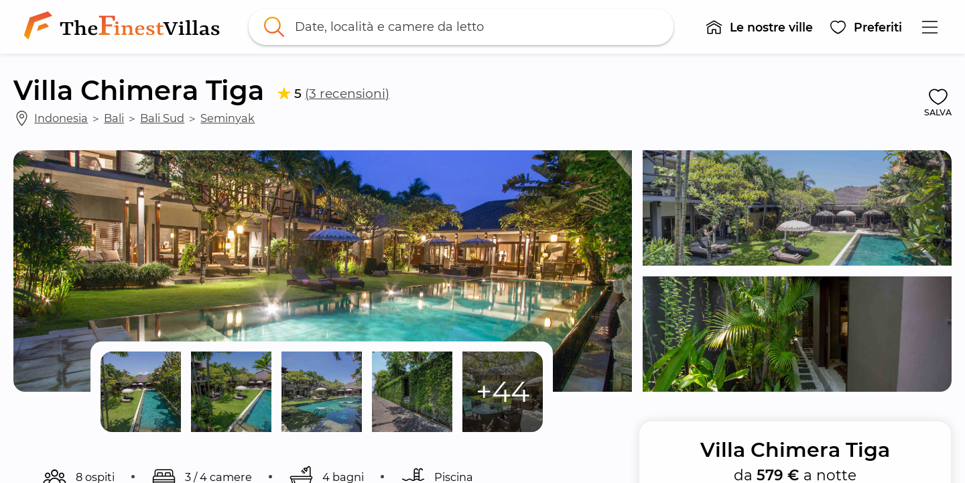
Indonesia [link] (61, 118)
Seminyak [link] (227, 118)
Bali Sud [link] (162, 118)
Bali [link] (114, 118)
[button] (759, 27)
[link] (124, 27)
